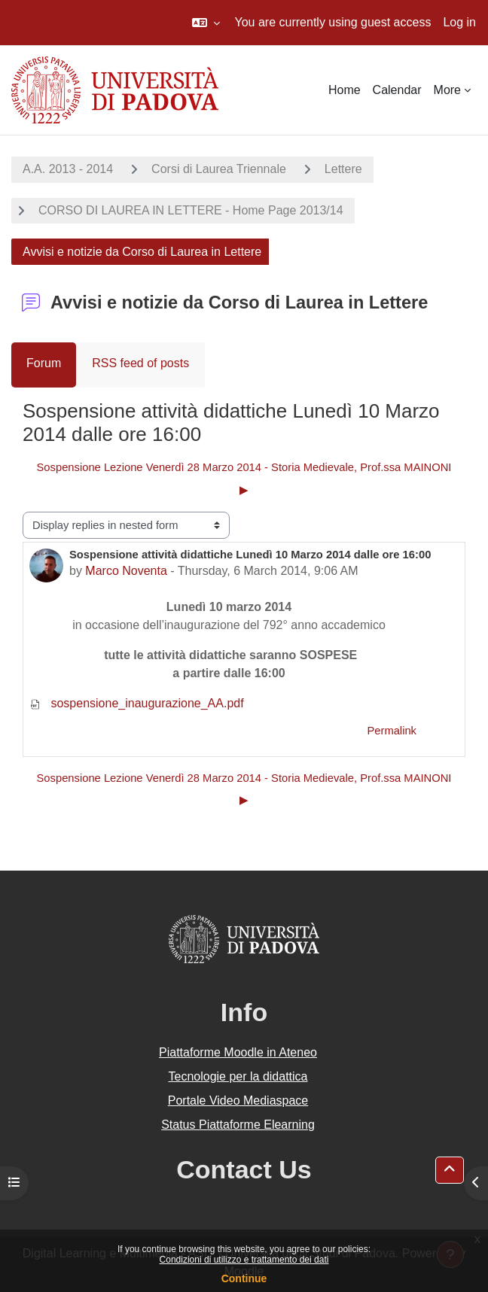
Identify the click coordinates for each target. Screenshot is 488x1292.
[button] (206, 22)
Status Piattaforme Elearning (238, 1124)
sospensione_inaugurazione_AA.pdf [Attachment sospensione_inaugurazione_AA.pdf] (136, 703)
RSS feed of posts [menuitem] (140, 363)
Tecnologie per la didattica (237, 1076)
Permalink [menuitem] (391, 731)
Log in (459, 22)
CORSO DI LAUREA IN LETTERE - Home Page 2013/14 (190, 210)
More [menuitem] (447, 90)
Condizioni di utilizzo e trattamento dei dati (244, 1259)
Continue (244, 1278)
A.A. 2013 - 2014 (68, 169)
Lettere (343, 169)
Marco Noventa (126, 570)
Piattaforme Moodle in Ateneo (238, 1052)
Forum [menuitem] (43, 363)
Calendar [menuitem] (397, 90)
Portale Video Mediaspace (238, 1100)
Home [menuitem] (344, 90)
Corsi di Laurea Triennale (218, 169)
